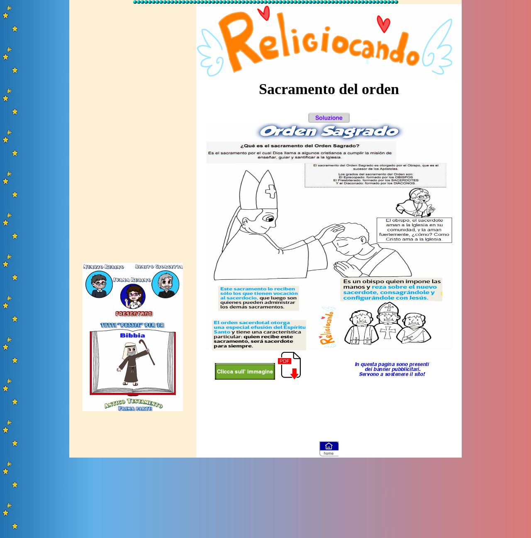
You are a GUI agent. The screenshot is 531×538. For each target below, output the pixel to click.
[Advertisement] (133, 129)
